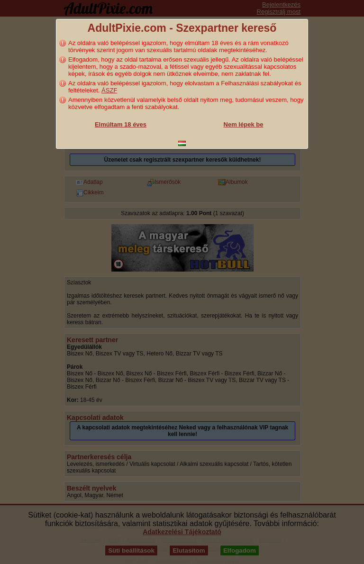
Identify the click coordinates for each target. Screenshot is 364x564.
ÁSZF (109, 90)
